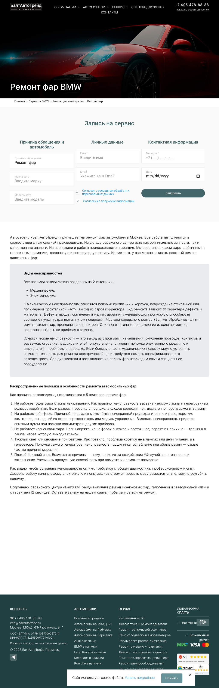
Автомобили (94, 7)
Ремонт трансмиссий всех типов (143, 629)
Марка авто (22, 176)
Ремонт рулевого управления (140, 646)
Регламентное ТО (132, 618)
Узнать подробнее (140, 677)
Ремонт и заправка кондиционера (144, 658)
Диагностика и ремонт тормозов (143, 652)
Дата (149, 171)
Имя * (84, 153)
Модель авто (23, 195)
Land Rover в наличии (90, 652)
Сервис (118, 7)
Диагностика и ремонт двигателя (143, 624)
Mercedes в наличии (89, 658)
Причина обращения (28, 158)
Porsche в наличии (87, 663)
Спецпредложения (147, 7)
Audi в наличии (85, 641)
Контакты (109, 12)
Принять (171, 678)
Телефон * (152, 153)
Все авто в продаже (89, 618)
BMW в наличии (85, 646)
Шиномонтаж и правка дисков (141, 669)
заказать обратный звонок (192, 9)
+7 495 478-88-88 (192, 5)
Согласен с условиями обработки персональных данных (105, 192)
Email (83, 171)
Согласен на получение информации (108, 201)
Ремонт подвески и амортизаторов (145, 635)
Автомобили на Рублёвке (92, 629)
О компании (65, 7)
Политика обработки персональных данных (39, 643)
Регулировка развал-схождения (142, 641)
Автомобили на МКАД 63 (93, 624)
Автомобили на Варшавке (93, 635)
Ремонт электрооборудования (141, 663)
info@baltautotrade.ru (25, 623)
